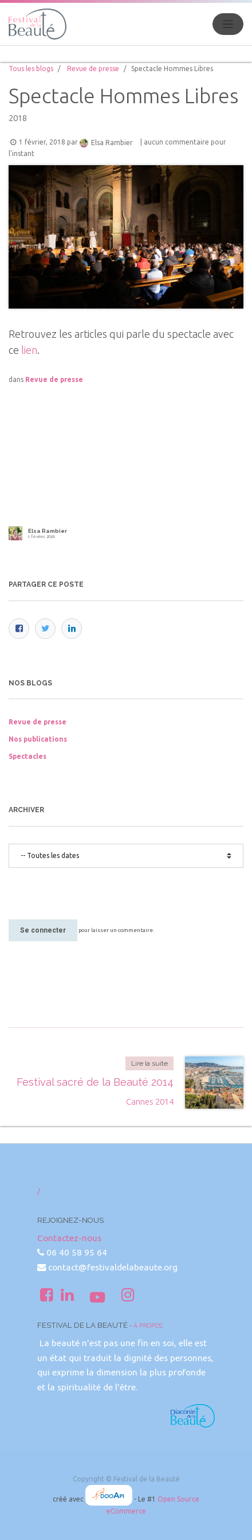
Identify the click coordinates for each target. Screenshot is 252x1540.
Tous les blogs (31, 68)
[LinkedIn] (71, 628)
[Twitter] (45, 628)
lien (29, 350)
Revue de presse (93, 68)
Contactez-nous (69, 1238)
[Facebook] (19, 628)
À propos (148, 1325)
